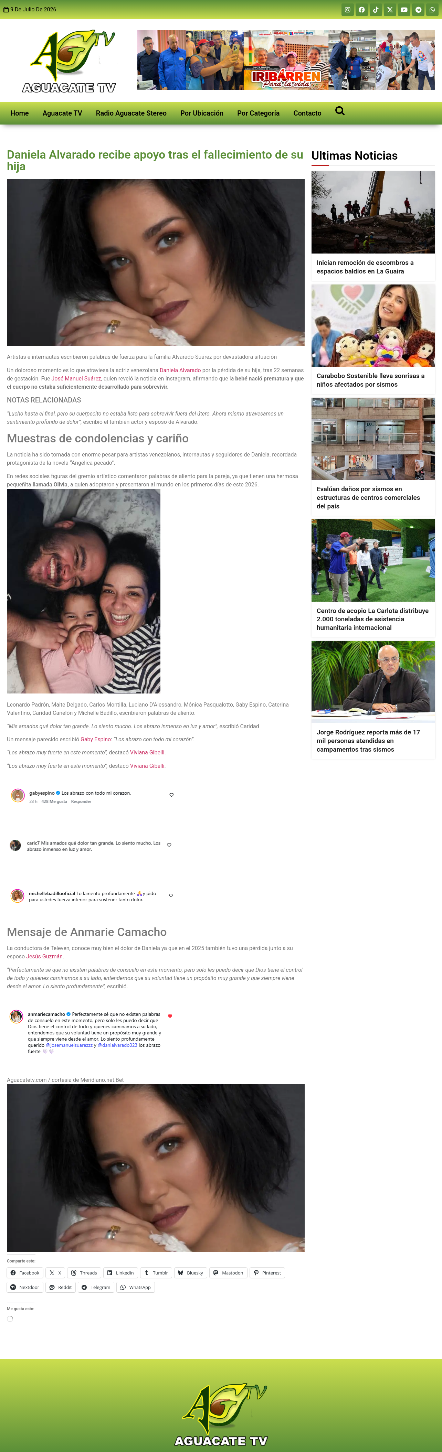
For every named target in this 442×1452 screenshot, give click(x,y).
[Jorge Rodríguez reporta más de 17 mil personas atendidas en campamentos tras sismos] (373, 682)
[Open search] (340, 110)
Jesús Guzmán (44, 956)
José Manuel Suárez (76, 378)
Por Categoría (258, 113)
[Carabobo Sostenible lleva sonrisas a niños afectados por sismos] (373, 325)
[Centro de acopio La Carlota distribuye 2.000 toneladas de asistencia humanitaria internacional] (373, 560)
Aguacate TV (62, 113)
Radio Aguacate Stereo (131, 113)
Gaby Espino (96, 739)
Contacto (308, 113)
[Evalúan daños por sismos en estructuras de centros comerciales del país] (373, 438)
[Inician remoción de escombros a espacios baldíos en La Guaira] (373, 212)
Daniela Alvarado (180, 370)
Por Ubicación (201, 113)
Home (19, 113)
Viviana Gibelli (147, 752)
